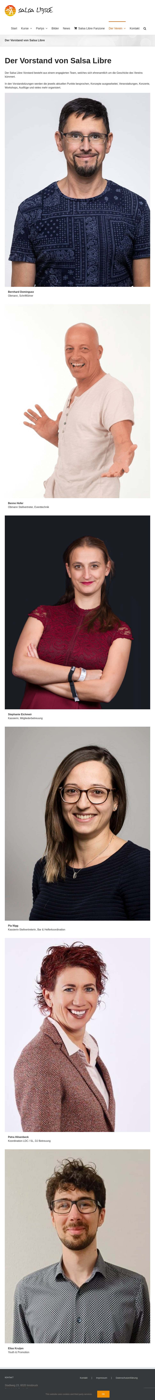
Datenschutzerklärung (127, 1378)
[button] (144, 28)
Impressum (101, 1378)
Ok (103, 1394)
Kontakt (83, 1378)
